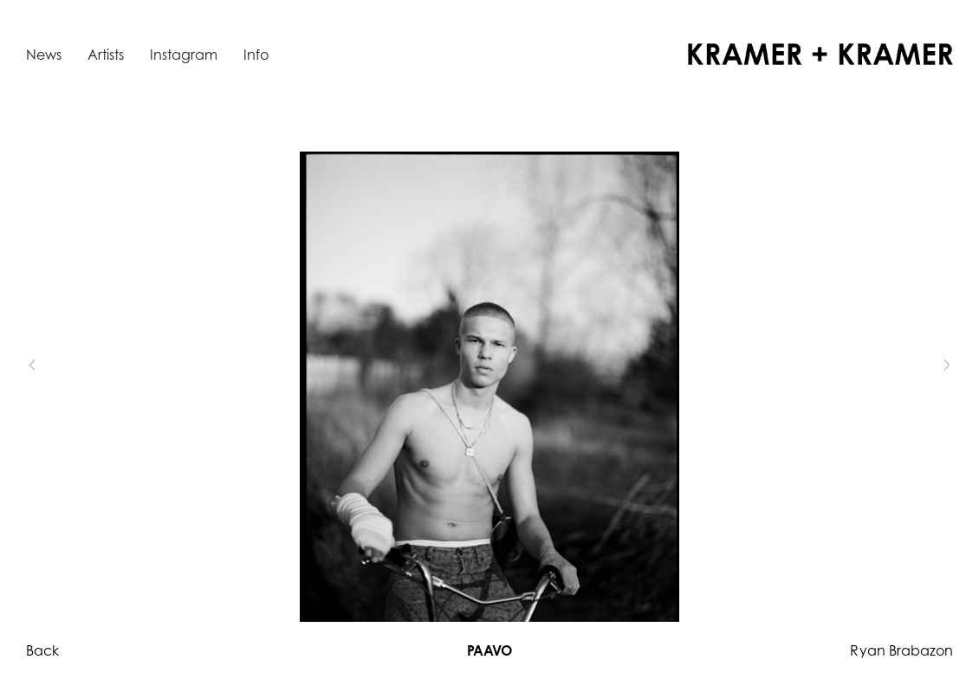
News (44, 54)
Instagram (183, 54)
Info (256, 54)
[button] (60, 365)
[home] (820, 54)
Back (42, 650)
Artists (106, 54)
